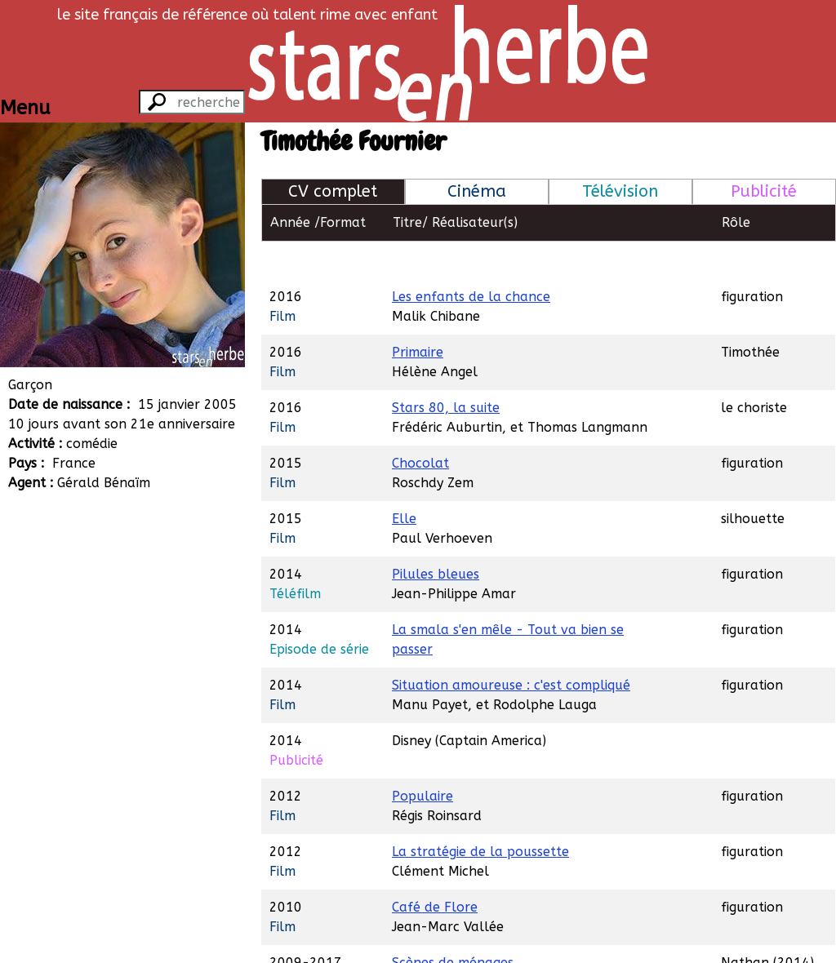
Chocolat (420, 425)
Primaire (417, 314)
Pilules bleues (435, 536)
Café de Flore (435, 869)
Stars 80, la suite (446, 370)
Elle (404, 481)
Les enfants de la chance (471, 259)
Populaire (422, 758)
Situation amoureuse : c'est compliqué (511, 647)
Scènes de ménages (453, 925)
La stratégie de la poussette (480, 814)
